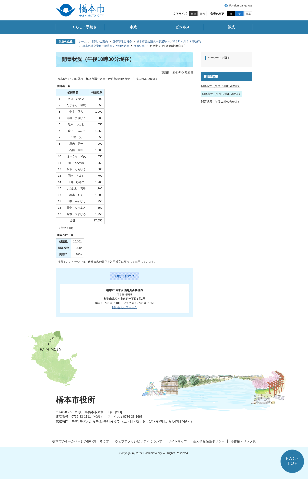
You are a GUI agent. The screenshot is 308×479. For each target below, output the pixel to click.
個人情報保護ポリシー (209, 441)
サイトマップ (177, 441)
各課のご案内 (99, 41)
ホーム (82, 41)
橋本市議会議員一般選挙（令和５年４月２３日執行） (170, 41)
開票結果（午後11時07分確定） (220, 101)
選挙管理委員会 (122, 41)
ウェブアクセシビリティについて (138, 441)
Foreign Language (240, 5)
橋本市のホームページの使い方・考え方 (80, 441)
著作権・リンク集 (243, 441)
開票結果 (139, 45)
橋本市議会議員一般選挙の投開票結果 (105, 45)
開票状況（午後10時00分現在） (220, 86)
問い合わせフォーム (124, 307)
